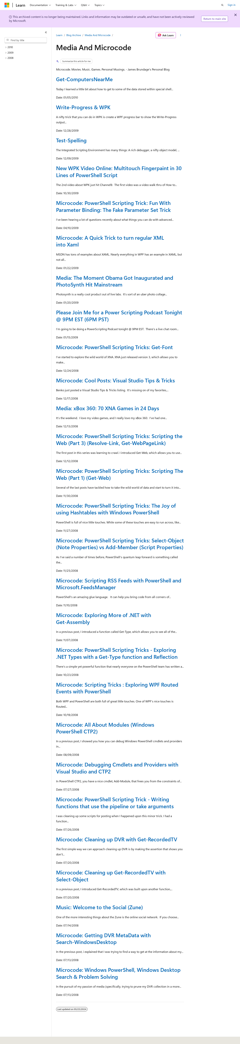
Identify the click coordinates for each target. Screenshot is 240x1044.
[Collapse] (46, 32)
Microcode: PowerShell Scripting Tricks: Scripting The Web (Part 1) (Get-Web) (119, 474)
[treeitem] (27, 47)
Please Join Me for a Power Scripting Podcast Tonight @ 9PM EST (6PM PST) (119, 315)
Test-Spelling (71, 140)
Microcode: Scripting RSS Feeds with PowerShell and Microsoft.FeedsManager (118, 584)
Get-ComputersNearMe (84, 79)
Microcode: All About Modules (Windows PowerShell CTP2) (105, 728)
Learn (59, 35)
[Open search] (222, 5)
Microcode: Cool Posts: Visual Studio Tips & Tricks (115, 380)
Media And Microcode (97, 35)
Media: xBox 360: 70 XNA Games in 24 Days (107, 408)
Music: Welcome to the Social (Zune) (99, 907)
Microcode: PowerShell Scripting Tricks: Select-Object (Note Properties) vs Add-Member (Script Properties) (120, 543)
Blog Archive (73, 35)
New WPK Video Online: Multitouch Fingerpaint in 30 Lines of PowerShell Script (119, 171)
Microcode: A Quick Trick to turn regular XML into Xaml (110, 241)
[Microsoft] (6, 5)
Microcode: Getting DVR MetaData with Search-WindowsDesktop (103, 938)
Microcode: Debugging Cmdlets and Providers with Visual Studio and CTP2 (117, 768)
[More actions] (180, 35)
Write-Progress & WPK (83, 107)
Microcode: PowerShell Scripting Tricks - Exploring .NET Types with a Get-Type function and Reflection (117, 653)
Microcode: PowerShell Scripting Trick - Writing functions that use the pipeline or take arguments (115, 802)
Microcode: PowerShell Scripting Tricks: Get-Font (114, 346)
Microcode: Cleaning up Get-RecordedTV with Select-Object (111, 876)
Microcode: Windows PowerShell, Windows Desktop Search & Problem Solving (118, 973)
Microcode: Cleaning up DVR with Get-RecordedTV (116, 839)
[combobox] (25, 40)
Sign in (232, 5)
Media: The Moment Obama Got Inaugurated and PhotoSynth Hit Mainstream (114, 281)
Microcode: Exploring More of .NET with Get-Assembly (103, 618)
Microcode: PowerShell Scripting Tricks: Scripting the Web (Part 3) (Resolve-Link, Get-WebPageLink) (119, 439)
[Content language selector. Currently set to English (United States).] (21, 1039)
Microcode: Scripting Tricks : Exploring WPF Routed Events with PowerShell (117, 688)
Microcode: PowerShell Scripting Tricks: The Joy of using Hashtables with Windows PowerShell (116, 509)
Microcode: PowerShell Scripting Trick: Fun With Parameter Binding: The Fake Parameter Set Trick (113, 206)
